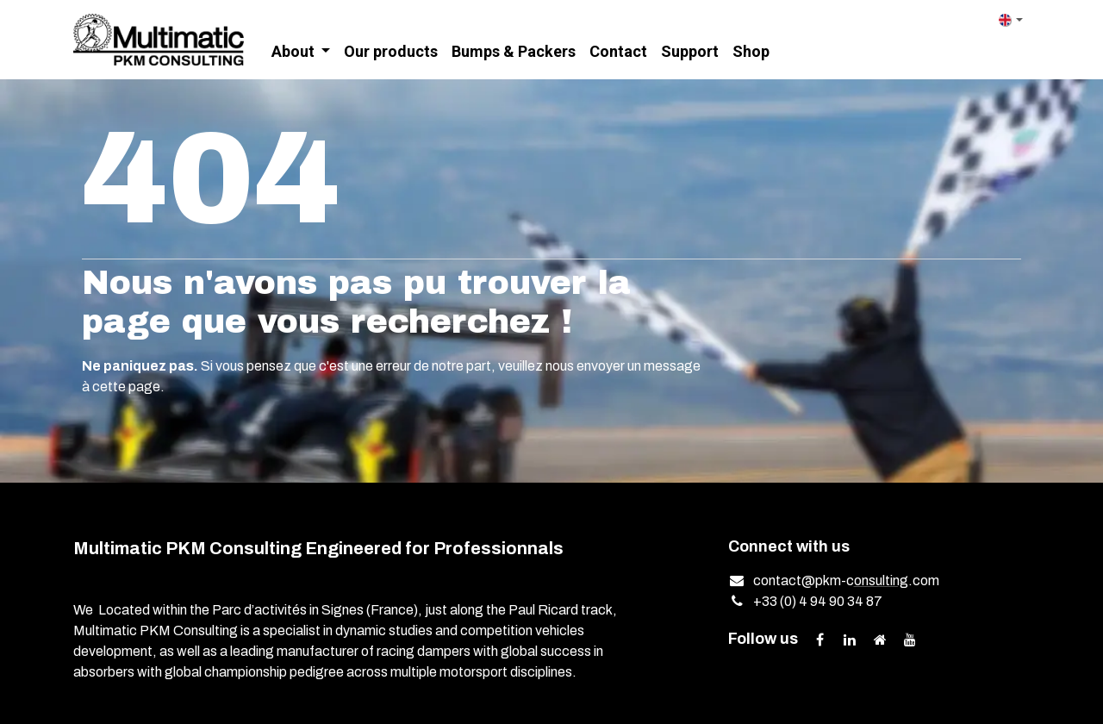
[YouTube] (910, 639)
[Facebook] (819, 639)
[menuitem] (301, 52)
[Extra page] (880, 639)
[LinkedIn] (849, 639)
